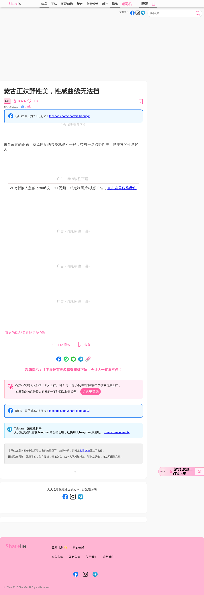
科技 (105, 3)
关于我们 (91, 556)
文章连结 (85, 450)
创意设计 (92, 3)
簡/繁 (144, 3)
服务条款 (57, 556)
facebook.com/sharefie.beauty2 (69, 116)
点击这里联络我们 (122, 188)
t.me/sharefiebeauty (117, 432)
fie (19, 3)
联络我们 (109, 556)
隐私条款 (74, 556)
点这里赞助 (90, 391)
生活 (44, 3)
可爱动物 (67, 3)
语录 (115, 3)
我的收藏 (78, 547)
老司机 (127, 4)
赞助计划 (59, 548)
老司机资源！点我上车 (183, 471)
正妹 (54, 3)
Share (13, 3)
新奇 (80, 3)
